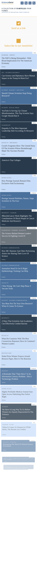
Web (34, 53)
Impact (12, 55)
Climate (5, 90)
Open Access (7, 178)
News (34, 70)
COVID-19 (5, 142)
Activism (21, 90)
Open (33, 3)
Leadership (6, 125)
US (3, 72)
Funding (5, 55)
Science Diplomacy (13, 72)
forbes (4, 66)
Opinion (33, 88)
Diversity (6, 213)
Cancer (13, 213)
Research (14, 142)
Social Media (14, 107)
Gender (15, 231)
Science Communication (11, 249)
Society (12, 90)
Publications (32, 229)
